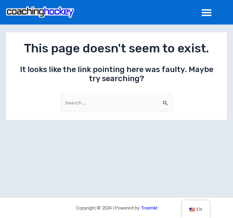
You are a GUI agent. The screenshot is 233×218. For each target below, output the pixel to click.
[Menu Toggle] (206, 12)
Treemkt (149, 208)
